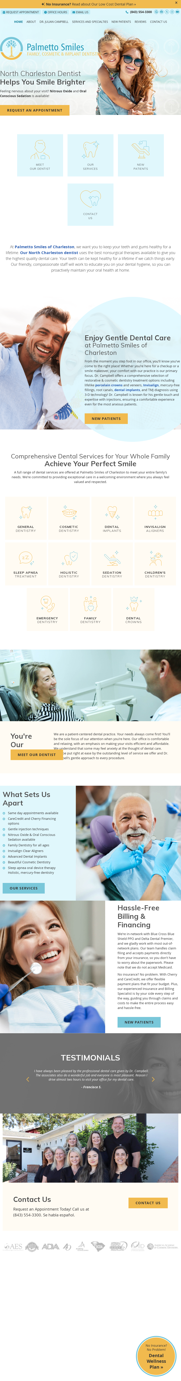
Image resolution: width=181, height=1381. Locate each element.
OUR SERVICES (90, 156)
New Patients (121, 22)
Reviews (140, 22)
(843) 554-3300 (141, 12)
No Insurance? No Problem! (156, 1356)
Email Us (80, 12)
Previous (28, 1086)
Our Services (24, 894)
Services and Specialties (90, 22)
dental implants (127, 396)
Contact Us (158, 22)
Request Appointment (21, 12)
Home (18, 22)
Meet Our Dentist (37, 761)
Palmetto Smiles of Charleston (44, 253)
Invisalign (151, 392)
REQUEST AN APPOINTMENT (34, 110)
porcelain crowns (108, 392)
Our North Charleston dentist (49, 259)
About (31, 22)
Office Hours (55, 12)
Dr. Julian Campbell (54, 22)
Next (153, 1086)
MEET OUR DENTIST (40, 156)
